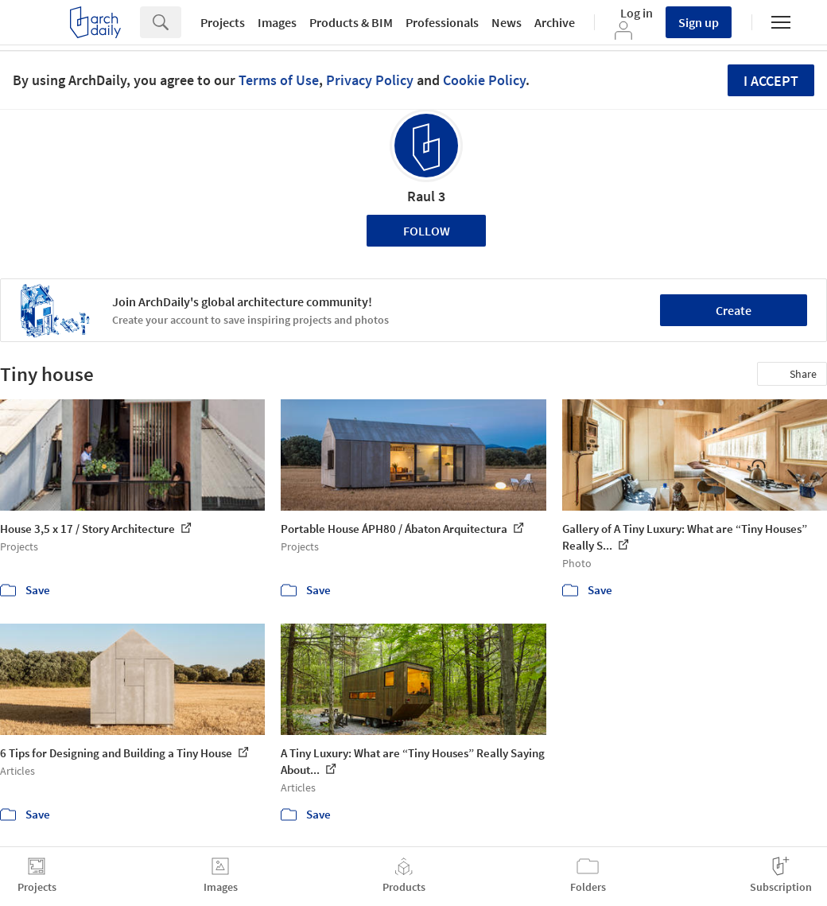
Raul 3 (426, 196)
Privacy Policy (370, 80)
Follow (426, 231)
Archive (554, 22)
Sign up (698, 22)
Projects (222, 22)
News (506, 22)
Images (277, 22)
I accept (771, 81)
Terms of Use (279, 80)
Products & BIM (351, 22)
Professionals (442, 22)
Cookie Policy (484, 80)
